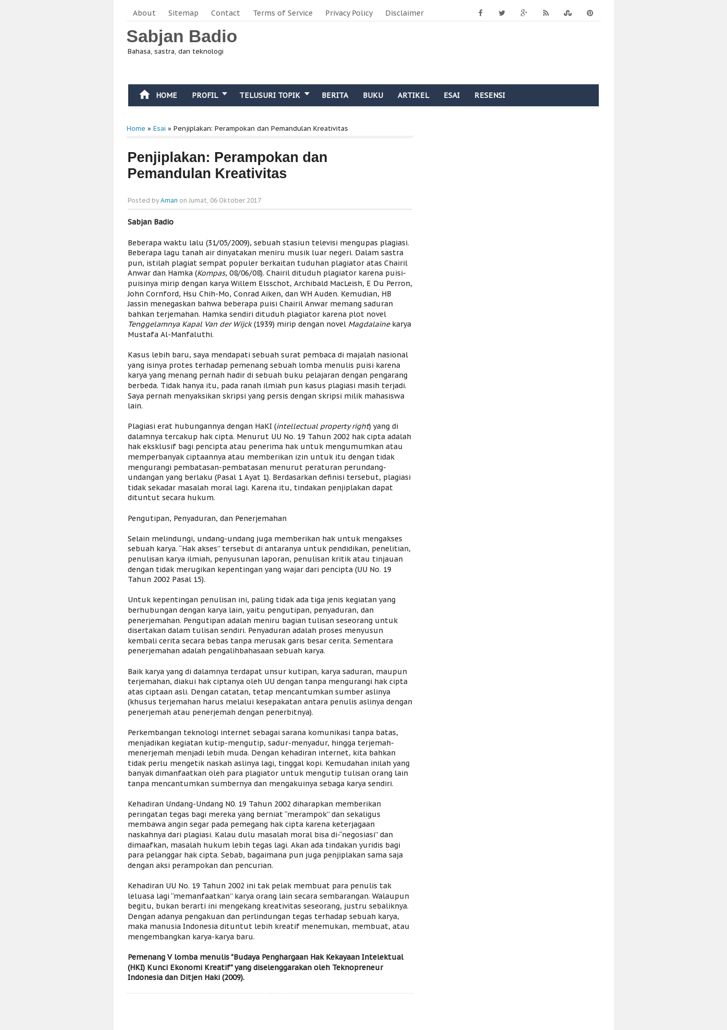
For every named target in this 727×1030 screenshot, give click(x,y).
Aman (169, 200)
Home (156, 94)
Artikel (413, 95)
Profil (205, 95)
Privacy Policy (349, 13)
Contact (225, 13)
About (144, 13)
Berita (335, 95)
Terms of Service (283, 13)
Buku (373, 95)
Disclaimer (404, 13)
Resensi (489, 95)
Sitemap (183, 13)
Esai (451, 95)
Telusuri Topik (269, 95)
